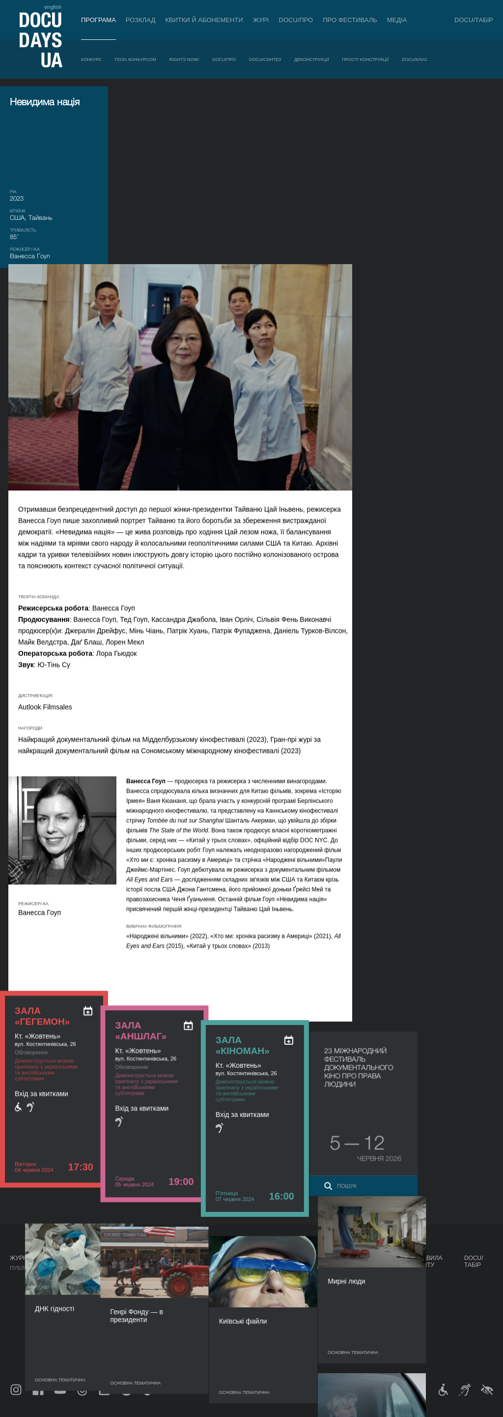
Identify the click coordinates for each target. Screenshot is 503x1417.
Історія (259, 1341)
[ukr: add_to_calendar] (88, 298)
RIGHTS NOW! (184, 59)
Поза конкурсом (135, 59)
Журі (261, 20)
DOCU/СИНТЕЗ (265, 59)
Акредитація (317, 1285)
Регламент (264, 1275)
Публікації (24, 1268)
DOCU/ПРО (296, 20)
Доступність (267, 1321)
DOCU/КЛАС (414, 59)
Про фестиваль (350, 20)
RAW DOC (155, 1285)
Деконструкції (311, 59)
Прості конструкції (365, 59)
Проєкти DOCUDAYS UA (367, 1261)
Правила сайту (428, 1261)
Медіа (397, 20)
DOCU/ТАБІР (473, 20)
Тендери (261, 1331)
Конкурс (91, 59)
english (52, 7)
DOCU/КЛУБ (361, 1292)
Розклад (140, 20)
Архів (256, 1351)
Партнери (262, 1311)
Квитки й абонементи (204, 20)
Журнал (22, 1258)
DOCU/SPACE (363, 1301)
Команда (261, 1301)
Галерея (311, 1294)
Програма (98, 20)
